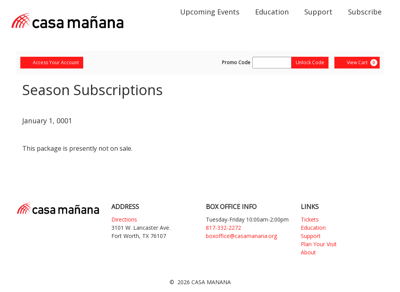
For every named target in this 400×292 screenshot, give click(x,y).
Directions (124, 219)
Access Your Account (52, 62)
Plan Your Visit (319, 244)
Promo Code (236, 62)
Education (272, 11)
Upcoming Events (209, 11)
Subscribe (365, 11)
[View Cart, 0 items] (357, 62)
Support (318, 11)
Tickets (310, 219)
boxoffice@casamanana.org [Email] (241, 236)
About (308, 252)
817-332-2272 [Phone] (223, 227)
